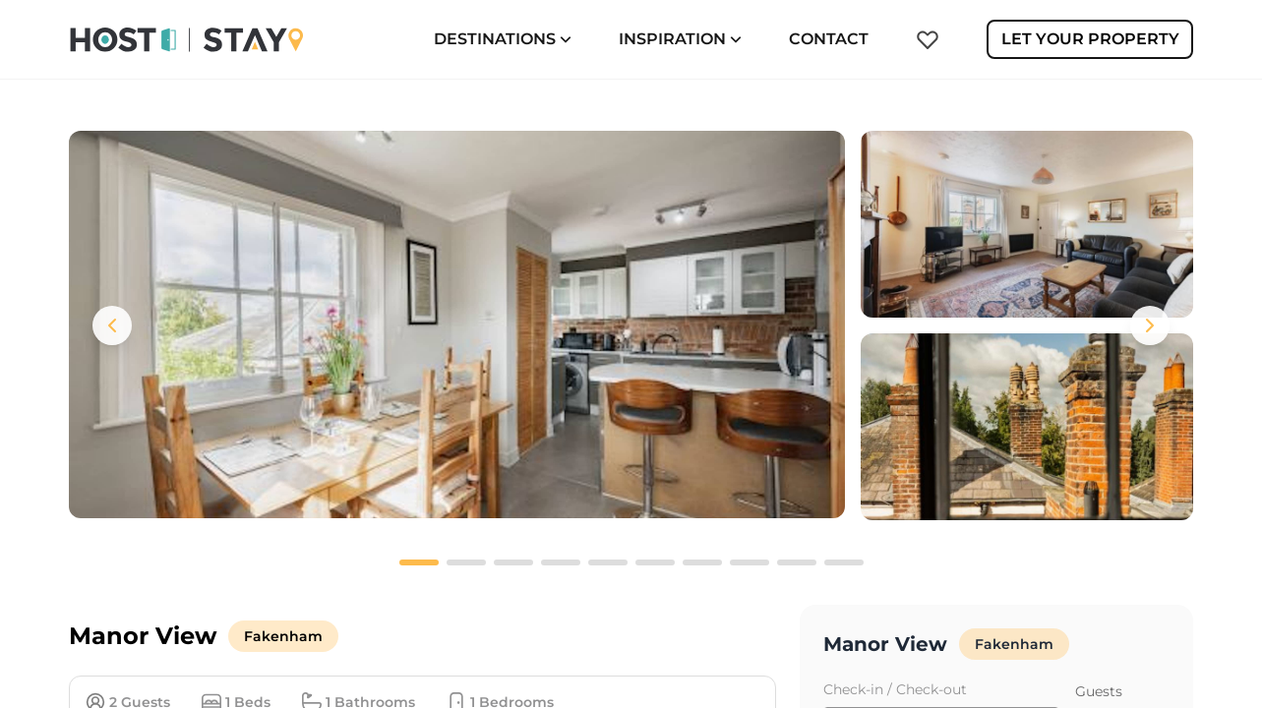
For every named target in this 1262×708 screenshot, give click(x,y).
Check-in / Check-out (895, 689)
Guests (1098, 691)
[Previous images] (112, 325)
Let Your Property (1090, 39)
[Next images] (1150, 325)
